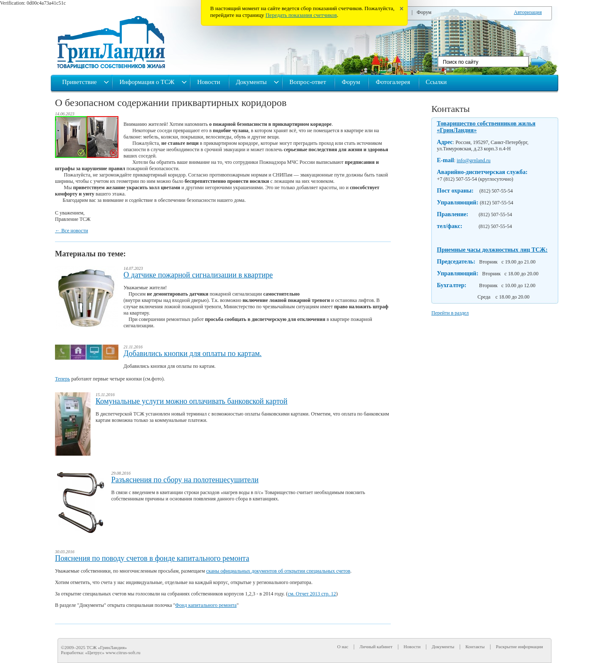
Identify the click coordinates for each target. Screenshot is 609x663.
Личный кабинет (375, 646)
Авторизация (528, 12)
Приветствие (80, 82)
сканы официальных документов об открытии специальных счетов (278, 571)
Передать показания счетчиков (301, 15)
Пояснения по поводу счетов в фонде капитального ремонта (152, 558)
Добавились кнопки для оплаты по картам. (192, 353)
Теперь (62, 379)
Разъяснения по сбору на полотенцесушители (184, 480)
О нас (342, 646)
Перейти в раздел (450, 313)
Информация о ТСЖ (147, 82)
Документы (252, 82)
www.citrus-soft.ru (123, 652)
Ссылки (436, 82)
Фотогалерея (393, 82)
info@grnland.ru (474, 160)
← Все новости (71, 231)
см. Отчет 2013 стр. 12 (312, 594)
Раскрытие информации (519, 646)
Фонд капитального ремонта (205, 605)
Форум (424, 12)
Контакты (450, 108)
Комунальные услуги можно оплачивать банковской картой (192, 401)
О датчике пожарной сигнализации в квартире (198, 275)
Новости (208, 82)
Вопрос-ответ (307, 82)
